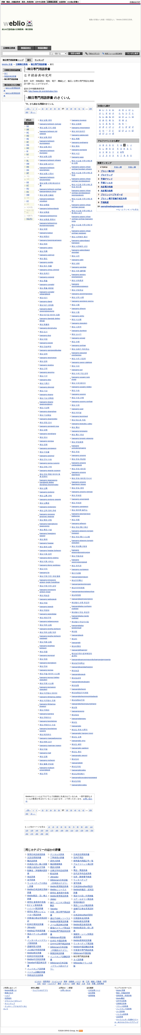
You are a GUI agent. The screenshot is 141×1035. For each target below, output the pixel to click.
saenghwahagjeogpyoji (112, 206)
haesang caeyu (46, 248)
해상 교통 (44, 488)
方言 (88, 983)
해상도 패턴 (76, 744)
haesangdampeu (79, 718)
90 (82, 827)
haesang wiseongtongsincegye (81, 551)
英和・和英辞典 (28, 2)
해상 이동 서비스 (47, 561)
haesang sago (78, 157)
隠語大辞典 (55, 867)
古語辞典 (62, 2)
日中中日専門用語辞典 (60, 944)
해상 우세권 (76, 503)
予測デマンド (107, 179)
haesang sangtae (79, 267)
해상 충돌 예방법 (47, 288)
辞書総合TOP (135, 2)
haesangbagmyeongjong (82, 599)
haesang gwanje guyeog (50, 470)
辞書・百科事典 (98, 983)
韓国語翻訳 (43, 48)
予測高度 (105, 202)
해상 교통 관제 (46, 496)
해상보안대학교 (78, 663)
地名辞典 (31, 877)
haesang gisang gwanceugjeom (46, 403)
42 (83, 109)
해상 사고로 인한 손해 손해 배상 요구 (82, 212)
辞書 (3, 2)
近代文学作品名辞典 (82, 873)
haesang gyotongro (48, 507)
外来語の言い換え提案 (37, 864)
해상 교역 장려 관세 (48, 510)
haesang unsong (79, 455)
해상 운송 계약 (78, 488)
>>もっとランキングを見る (127, 210)
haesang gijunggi (47, 387)
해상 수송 (76, 390)
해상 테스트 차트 (79, 420)
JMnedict (31, 927)
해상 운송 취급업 (79, 459)
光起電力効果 (107, 191)
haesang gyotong (47, 492)
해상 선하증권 (77, 280)
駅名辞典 (54, 873)
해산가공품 (76, 573)
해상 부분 (44, 229)
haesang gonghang (48, 434)
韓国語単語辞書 (57, 953)
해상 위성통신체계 (79, 546)
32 (42, 109)
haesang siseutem (79, 323)
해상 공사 (44, 437)
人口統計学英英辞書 (36, 950)
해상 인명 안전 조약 (48, 586)
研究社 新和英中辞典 (59, 893)
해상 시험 (76, 305)
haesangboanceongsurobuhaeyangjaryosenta (91, 659)
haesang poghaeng (80, 142)
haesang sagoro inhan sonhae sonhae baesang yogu (82, 218)
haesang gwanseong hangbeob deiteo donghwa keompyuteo (49, 482)
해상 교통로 (44, 503)
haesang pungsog (79, 150)
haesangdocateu (79, 770)
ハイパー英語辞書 (35, 908)
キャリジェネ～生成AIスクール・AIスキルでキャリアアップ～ (126, 1022)
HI (27, 151)
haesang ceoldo (46, 262)
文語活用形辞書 (34, 857)
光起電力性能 (107, 187)
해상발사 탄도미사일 (80, 622)
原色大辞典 (55, 861)
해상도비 (75, 759)
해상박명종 (76, 595)
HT (28, 185)
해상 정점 (44, 659)
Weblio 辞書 (7, 64)
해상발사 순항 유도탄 (80, 602)
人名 (83, 983)
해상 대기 (44, 298)
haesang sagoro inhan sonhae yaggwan (81, 232)
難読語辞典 (32, 861)
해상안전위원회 (78, 588)
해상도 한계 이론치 (79, 730)
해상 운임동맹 (77, 442)
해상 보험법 (44, 205)
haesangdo (76, 726)
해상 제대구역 (45, 618)
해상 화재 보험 (46, 547)
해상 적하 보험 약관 (48, 632)
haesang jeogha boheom (50, 629)
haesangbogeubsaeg (81, 682)
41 (79, 109)
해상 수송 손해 (78, 398)
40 (75, 109)
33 (47, 109)
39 (71, 109)
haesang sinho (78, 316)
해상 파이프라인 (78, 131)
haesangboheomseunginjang (84, 704)
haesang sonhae (79, 345)
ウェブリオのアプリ (40, 990)
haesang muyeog (79, 120)
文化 (39, 983)
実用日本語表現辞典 (36, 854)
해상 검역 (44, 354)
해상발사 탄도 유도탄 (80, 612)
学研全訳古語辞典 (35, 975)
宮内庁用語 (78, 857)
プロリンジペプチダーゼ (112, 194)
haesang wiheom (79, 523)
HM (28, 164)
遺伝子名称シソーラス (60, 918)
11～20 (118, 167)
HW (28, 195)
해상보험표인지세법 (80, 693)
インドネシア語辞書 (36, 969)
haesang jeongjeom (48, 663)
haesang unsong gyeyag (82, 492)
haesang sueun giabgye (82, 362)
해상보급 (75, 671)
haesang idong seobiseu (50, 565)
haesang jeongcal (47, 655)
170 (51, 830)
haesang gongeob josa (49, 426)
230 (81, 830)
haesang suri (77, 370)
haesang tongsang (79, 431)
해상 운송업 (76, 495)
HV (28, 192)
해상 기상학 (44, 408)
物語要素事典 (56, 864)
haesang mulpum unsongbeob (47, 769)
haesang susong (79, 394)
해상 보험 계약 (46, 120)
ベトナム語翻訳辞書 (36, 972)
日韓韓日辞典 (52, 2)
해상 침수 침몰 (46, 266)
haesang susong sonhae (82, 401)
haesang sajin (77, 260)
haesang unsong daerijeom (79, 473)
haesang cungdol (47, 284)
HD (28, 136)
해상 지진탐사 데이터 (48, 693)
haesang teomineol (80, 416)
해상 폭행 (76, 139)
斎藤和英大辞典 (34, 946)
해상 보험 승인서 (47, 164)
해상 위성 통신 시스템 (81, 537)
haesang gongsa (47, 441)
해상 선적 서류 (78, 297)
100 (86, 827)
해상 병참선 (44, 236)
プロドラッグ (107, 175)
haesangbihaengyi (79, 650)
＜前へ (28, 109)
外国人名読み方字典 (36, 867)
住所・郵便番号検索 (82, 877)
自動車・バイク (75, 981)
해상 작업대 (44, 610)
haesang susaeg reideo (82, 387)
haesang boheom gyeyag (50, 124)
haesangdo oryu (78, 741)
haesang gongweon (48, 448)
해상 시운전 (76, 327)
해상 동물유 (44, 324)
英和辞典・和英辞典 (124, 995)
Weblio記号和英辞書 (36, 931)
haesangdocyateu (79, 785)
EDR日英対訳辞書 (35, 924)
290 (41, 834)
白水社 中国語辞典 (58, 940)
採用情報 (91, 995)
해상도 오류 (76, 737)
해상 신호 (76, 312)
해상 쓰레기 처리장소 (80, 349)
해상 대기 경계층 (47, 305)
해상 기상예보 (45, 415)
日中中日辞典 (40, 2)
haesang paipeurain (80, 135)
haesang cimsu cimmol (49, 270)
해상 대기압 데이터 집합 (50, 315)
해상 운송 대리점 (79, 469)
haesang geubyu (47, 365)
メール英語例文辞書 (59, 925)
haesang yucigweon (80, 569)
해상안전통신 (77, 580)
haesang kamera (47, 714)
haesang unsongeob (80, 499)
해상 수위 (76, 405)
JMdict (53, 899)
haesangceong (78, 711)
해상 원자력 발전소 (79, 510)
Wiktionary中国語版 (82, 953)
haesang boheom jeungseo (47, 151)
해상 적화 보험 (46, 642)
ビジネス (38, 981)
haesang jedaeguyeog (49, 621)
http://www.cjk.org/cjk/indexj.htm (43, 91)
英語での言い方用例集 (83, 896)
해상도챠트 (76, 781)
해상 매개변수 (45, 734)
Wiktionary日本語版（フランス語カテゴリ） (59, 966)
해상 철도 (44, 258)
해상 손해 (76, 342)
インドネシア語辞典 (124, 1009)
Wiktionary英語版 (58, 937)
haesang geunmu (47, 372)
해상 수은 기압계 (79, 359)
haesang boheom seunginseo (47, 169)
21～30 (132, 167)
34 (51, 109)
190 (61, 830)
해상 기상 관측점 (47, 398)
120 (27, 830)
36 (59, 109)
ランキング (39, 60)
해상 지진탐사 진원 (47, 700)
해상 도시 (44, 332)
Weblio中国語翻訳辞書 (83, 947)
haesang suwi (77, 409)
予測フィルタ (107, 183)
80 (78, 827)
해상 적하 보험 (46, 625)
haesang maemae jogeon (50, 745)
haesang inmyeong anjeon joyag (48, 591)
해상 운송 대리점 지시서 (82, 478)
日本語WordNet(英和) (83, 915)
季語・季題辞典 (80, 870)
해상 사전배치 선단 (79, 246)
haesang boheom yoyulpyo (47, 200)
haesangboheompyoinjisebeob (85, 696)
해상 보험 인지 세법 (48, 128)
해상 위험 (76, 520)
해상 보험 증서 (46, 147)
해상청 (74, 707)
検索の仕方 (9, 993)
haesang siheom (79, 308)
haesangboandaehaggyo (82, 667)
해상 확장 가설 (46, 530)
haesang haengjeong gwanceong (49, 525)
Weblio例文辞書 (34, 953)
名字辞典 (31, 880)
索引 (29, 60)
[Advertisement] (103, 25)
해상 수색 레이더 (79, 383)
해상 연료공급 (77, 556)
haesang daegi (46, 301)
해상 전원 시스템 (47, 683)
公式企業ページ (94, 990)
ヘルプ (7, 995)
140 (36, 830)
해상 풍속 (76, 146)
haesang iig (44, 572)
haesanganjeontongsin (81, 584)
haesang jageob (46, 606)
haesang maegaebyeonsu (51, 738)
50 (65, 827)
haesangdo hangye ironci (82, 733)
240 (86, 830)
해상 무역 (44, 774)
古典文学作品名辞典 (59, 870)
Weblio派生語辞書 (81, 921)
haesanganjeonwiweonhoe (83, 591)
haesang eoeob (46, 343)
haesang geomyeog (48, 358)
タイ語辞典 (120, 1011)
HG (28, 145)
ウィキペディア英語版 (83, 943)
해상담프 (75, 715)
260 (27, 834)
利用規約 (8, 998)
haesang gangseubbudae (50, 350)
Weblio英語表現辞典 (82, 924)
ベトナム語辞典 (122, 1014)
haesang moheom (47, 760)
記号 (122, 152)
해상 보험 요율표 (47, 195)
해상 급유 (44, 361)
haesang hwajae (47, 543)
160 (46, 830)
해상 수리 (76, 366)
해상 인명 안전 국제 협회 (50, 576)
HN (28, 167)
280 (36, 834)
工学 (87, 981)
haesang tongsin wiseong (82, 438)
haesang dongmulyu (48, 328)
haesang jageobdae (48, 614)
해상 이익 (44, 569)
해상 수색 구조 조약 (80, 373)
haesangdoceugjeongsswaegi (84, 777)
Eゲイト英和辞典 (35, 905)
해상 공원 (44, 444)
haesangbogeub (78, 674)
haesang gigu (45, 380)
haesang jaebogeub (48, 599)
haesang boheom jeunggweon (47, 142)
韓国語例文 (26, 48)
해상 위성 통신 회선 (80, 527)
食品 (78, 983)
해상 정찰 (44, 652)
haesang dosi (45, 335)
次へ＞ (33, 112)
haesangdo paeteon (80, 748)
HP (28, 173)
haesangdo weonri (79, 755)
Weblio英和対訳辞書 (82, 940)
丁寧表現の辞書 (57, 857)
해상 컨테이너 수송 (47, 725)
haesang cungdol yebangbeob (47, 293)
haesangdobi (77, 763)
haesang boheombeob (49, 208)
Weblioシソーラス (58, 889)
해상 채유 (44, 244)
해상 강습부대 (45, 346)
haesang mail (45, 753)
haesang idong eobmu (49, 558)
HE (28, 139)
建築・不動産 (96, 981)
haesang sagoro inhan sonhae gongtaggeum (81, 180)
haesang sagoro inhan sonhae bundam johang (82, 168)
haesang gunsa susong (49, 463)
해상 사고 (76, 153)
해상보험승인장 (78, 700)
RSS (81, 1031)
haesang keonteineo (48, 721)
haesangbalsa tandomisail (78, 626)
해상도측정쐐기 (78, 774)
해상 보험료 (44, 212)
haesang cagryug (47, 255)
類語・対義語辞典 (13, 2)
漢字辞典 (77, 883)
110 (91, 827)
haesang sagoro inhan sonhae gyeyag (81, 206)
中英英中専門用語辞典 (83, 950)
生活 (44, 983)
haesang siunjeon (79, 330)
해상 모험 (44, 756)
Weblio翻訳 (120, 998)
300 (27, 112)
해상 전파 (44, 666)
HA (28, 126)
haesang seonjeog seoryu (83, 301)
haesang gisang (46, 394)
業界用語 (46, 981)
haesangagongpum (80, 577)
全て (6, 73)
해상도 (74, 722)
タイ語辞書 (78, 959)
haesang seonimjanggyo (82, 294)
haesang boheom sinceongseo (47, 178)
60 (69, 827)
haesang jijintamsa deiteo (50, 697)
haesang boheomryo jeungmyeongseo (48, 224)
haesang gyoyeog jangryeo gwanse (47, 515)
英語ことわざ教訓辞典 (83, 905)
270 (32, 834)
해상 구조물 (44, 452)
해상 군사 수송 (46, 459)
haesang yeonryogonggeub (79, 561)
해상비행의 (76, 646)
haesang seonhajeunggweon (80, 285)
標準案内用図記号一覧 (83, 861)
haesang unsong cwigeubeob (79, 464)
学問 (104, 981)
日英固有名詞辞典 (81, 918)
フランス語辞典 (122, 1006)
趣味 (59, 983)
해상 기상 (44, 391)
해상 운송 (76, 452)
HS (28, 182)
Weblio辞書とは (11, 990)
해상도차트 (76, 766)
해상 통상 (76, 427)
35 (55, 109)
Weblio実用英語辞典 (59, 896)
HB (28, 129)
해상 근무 (44, 368)
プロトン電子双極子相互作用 (114, 198)
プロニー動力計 (108, 171)
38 (67, 109)
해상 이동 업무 (46, 554)
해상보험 (75, 685)
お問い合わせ (65, 990)
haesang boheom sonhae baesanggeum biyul (50, 190)
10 (49, 827)
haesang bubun (46, 233)
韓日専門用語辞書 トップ (13, 60)
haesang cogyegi (47, 277)
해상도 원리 (76, 752)
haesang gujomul (47, 456)
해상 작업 (44, 603)
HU (28, 189)
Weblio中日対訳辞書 (36, 959)
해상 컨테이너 (45, 717)
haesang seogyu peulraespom (79, 275)
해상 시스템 (76, 319)
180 (56, 830)
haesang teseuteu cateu (82, 424)
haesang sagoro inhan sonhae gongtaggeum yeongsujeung (81, 192)
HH (28, 148)
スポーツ (66, 983)
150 (41, 830)
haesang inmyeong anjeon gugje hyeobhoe (50, 581)
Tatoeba (53, 909)
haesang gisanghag (48, 411)
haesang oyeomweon (81, 128)
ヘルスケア (51, 983)
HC (28, 133)
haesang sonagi (78, 338)
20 (53, 827)
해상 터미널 (76, 412)
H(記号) (29, 219)
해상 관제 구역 (46, 467)
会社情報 (91, 993)
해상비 (74, 639)
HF (28, 142)
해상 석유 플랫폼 (79, 271)
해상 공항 (44, 430)
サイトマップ (10, 1003)
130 (32, 830)
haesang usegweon (80, 506)
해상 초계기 (44, 273)
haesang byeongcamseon (51, 240)
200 (66, 830)
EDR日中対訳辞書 (35, 956)
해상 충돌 (44, 281)
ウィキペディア (80, 880)
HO (28, 170)
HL (28, 161)
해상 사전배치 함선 (79, 237)
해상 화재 (44, 539)
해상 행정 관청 (46, 520)
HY (28, 201)
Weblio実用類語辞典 (59, 886)
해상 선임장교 (77, 290)
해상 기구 (44, 376)
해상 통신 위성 (78, 435)
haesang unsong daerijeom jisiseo (79, 483)
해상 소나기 (76, 334)
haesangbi (76, 642)
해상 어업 (44, 339)
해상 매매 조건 (46, 742)
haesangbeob (77, 635)
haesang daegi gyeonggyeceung (47, 310)
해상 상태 (76, 263)
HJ (28, 154)
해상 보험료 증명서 (47, 219)
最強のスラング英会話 (60, 928)
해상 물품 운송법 (47, 764)
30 (57, 827)
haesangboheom (79, 689)
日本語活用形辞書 (81, 854)
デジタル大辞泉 (57, 854)
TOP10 (103, 167)
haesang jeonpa (46, 670)
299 (90, 109)
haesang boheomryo (48, 216)
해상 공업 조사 (46, 422)
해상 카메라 (44, 710)
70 (74, 827)
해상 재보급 (44, 595)
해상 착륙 (44, 251)
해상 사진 (76, 256)
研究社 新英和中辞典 (36, 902)
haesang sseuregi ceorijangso (79, 354)
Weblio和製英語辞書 (59, 921)
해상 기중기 (44, 383)
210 (71, 830)
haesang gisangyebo (48, 419)
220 (76, 830)
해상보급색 (76, 678)
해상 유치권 (76, 566)
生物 (73, 983)
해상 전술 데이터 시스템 (50, 674)
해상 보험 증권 (46, 137)
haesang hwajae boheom (50, 550)
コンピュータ (57, 981)
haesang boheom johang (50, 160)
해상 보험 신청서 (47, 173)
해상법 (74, 631)
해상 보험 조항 (46, 156)
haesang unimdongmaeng (79, 447)
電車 (65, 981)
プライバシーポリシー (13, 1001)
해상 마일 (44, 749)
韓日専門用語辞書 (39, 64)
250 (91, 830)
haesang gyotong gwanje (50, 499)
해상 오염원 (76, 124)
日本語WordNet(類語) (83, 886)
